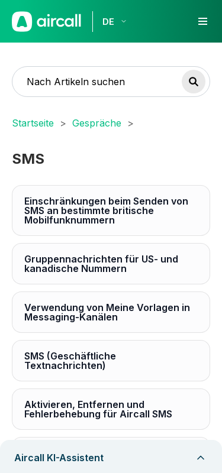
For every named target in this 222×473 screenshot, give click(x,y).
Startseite (33, 123)
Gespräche (96, 123)
